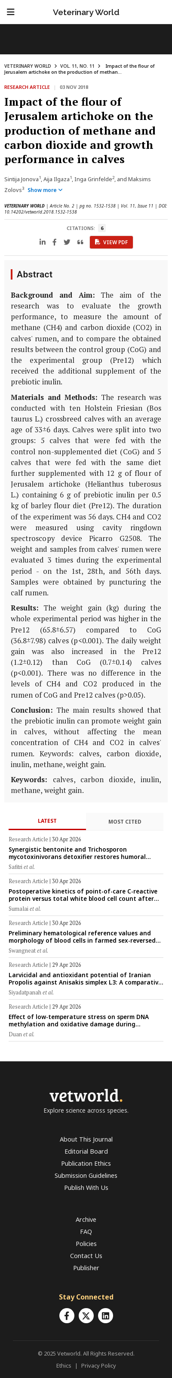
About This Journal (86, 1139)
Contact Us (86, 1256)
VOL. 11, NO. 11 (77, 66)
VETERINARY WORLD (27, 66)
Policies (86, 1244)
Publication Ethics (86, 1163)
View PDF (111, 242)
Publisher (86, 1268)
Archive (86, 1219)
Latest (47, 820)
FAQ (86, 1231)
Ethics (63, 1365)
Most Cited (124, 821)
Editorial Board (86, 1151)
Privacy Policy (98, 1365)
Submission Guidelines (86, 1175)
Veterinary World (86, 12)
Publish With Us (86, 1187)
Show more (45, 190)
